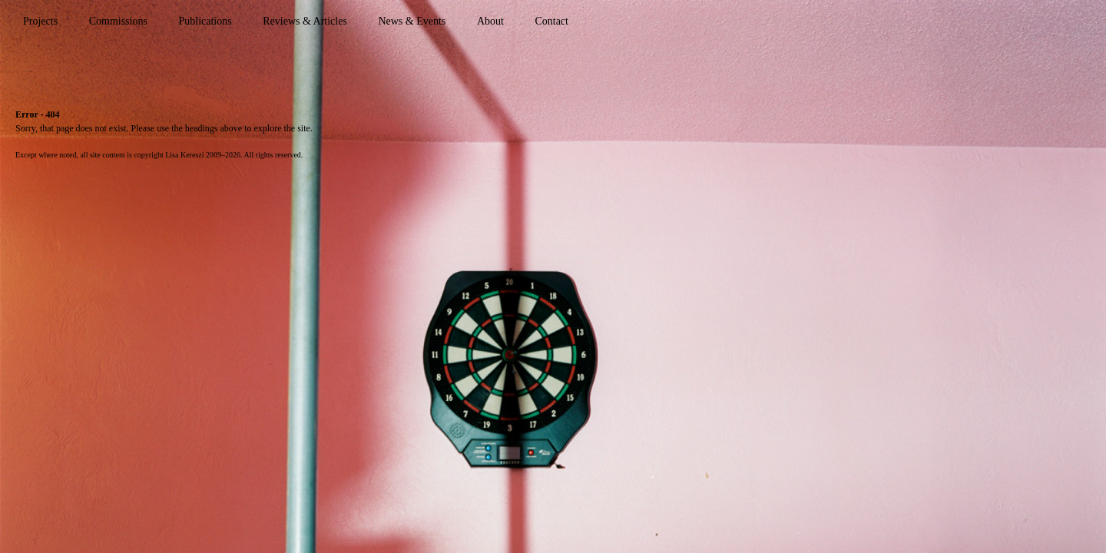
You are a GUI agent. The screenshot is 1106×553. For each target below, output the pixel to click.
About (490, 21)
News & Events (411, 21)
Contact (551, 21)
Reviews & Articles (305, 21)
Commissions (118, 21)
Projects (40, 21)
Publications (204, 21)
